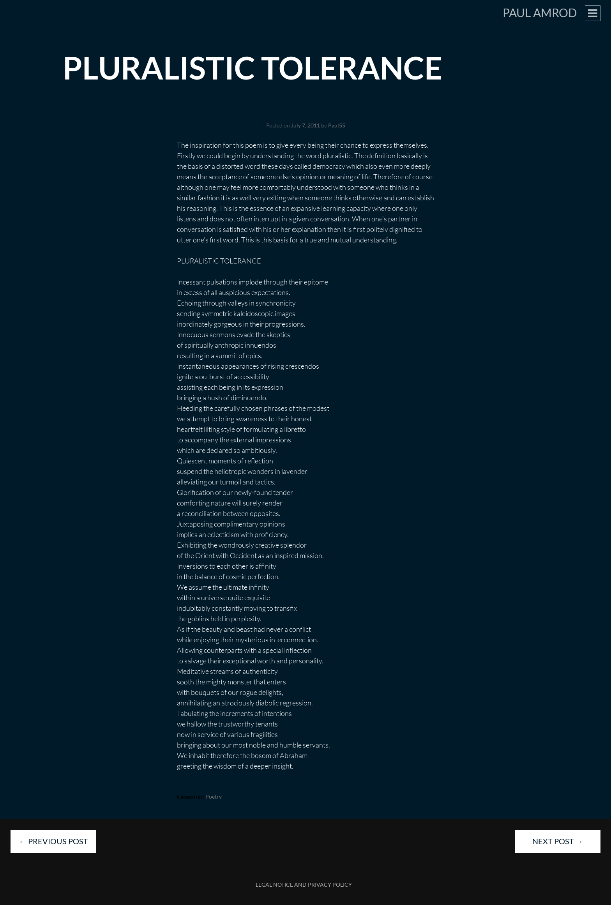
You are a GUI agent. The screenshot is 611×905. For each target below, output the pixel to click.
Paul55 (336, 125)
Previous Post (53, 841)
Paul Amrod (540, 12)
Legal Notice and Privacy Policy (304, 884)
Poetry (213, 796)
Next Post (557, 841)
